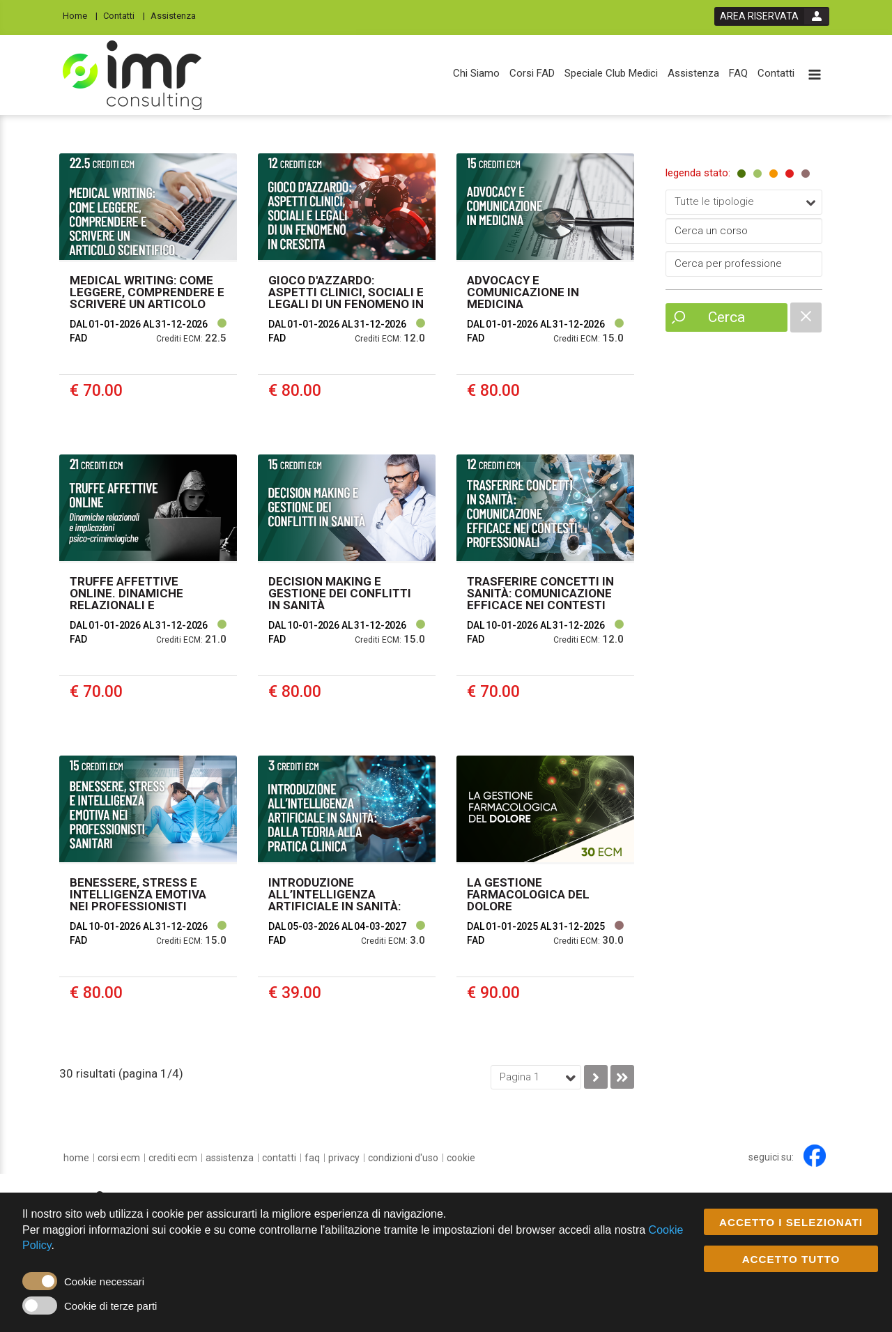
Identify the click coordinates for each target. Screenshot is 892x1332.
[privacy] (344, 1158)
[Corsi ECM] (119, 1158)
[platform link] (132, 75)
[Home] (80, 15)
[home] (76, 1158)
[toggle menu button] (814, 75)
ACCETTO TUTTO (791, 1260)
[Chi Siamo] (476, 73)
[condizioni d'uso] (403, 1158)
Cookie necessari (104, 1282)
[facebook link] (814, 1156)
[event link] (148, 293)
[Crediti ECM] (172, 1158)
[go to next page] (596, 1077)
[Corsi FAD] (532, 73)
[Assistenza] (177, 15)
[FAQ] (738, 73)
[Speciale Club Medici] (611, 73)
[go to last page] (622, 1077)
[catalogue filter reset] (806, 317)
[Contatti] (124, 15)
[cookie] (461, 1158)
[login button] (771, 16)
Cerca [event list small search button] (726, 317)
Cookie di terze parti (110, 1306)
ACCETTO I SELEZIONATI (791, 1223)
